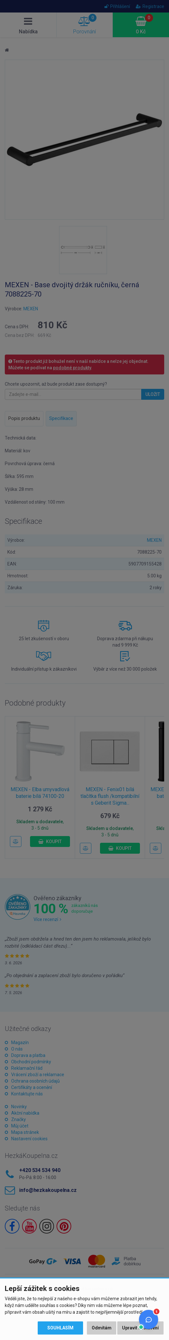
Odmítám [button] (101, 1327)
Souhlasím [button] (60, 1327)
